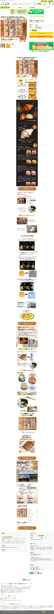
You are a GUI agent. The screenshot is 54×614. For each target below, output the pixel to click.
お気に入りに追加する (42, 39)
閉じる (43, 611)
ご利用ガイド (20, 7)
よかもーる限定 (32, 16)
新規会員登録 (44, 1)
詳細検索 (39, 3)
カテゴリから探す (5, 7)
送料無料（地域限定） (40, 16)
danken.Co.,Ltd (31, 19)
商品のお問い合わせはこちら (35, 571)
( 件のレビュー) (37, 22)
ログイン (51, 1)
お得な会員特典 (32, 7)
